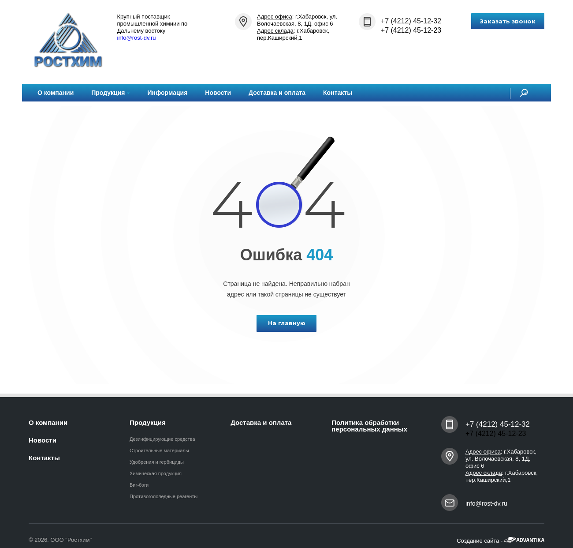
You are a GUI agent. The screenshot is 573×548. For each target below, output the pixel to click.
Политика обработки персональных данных (369, 426)
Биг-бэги (139, 485)
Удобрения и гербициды (157, 462)
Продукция (110, 92)
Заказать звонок (508, 21)
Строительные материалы (159, 450)
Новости (218, 92)
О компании (55, 92)
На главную (286, 323)
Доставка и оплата (277, 92)
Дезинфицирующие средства (162, 439)
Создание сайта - (500, 540)
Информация (167, 92)
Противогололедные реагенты (163, 496)
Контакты (337, 92)
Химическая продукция (156, 473)
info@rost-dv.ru (136, 37)
